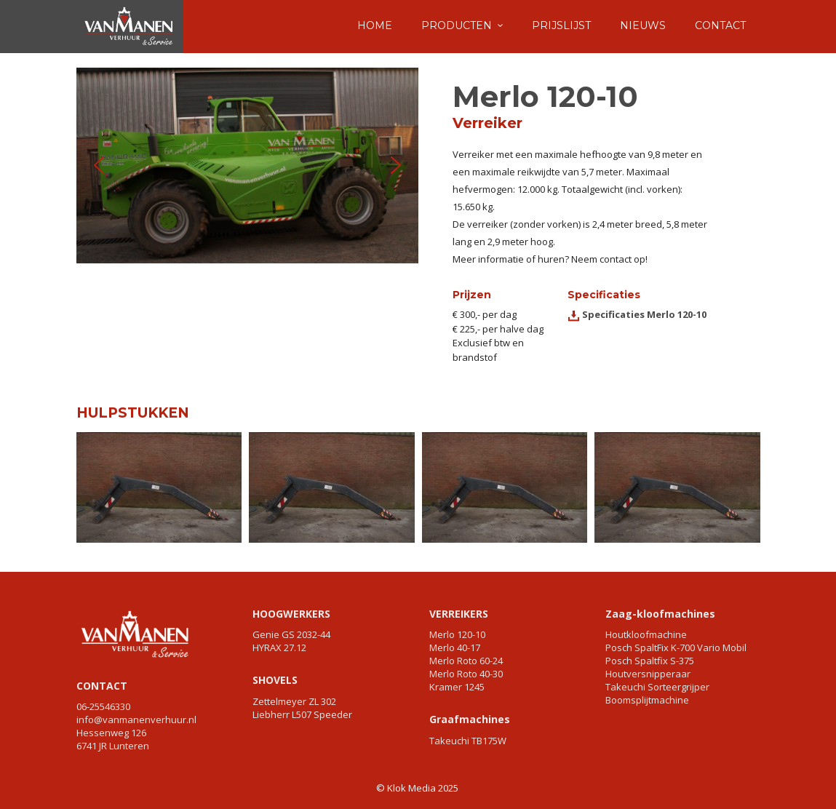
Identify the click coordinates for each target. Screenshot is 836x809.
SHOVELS (275, 680)
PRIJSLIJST (561, 25)
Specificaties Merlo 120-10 (643, 314)
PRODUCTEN (456, 25)
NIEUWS (643, 25)
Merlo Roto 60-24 (466, 660)
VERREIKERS (458, 614)
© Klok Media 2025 (417, 787)
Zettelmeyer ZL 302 (294, 701)
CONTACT (720, 25)
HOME (374, 25)
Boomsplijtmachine (647, 699)
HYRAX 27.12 (279, 647)
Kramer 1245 (457, 686)
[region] (247, 165)
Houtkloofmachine (646, 634)
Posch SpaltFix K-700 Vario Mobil (676, 647)
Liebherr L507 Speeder (302, 714)
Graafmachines (469, 719)
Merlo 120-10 (457, 634)
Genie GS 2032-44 (291, 634)
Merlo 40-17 (454, 647)
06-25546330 (103, 706)
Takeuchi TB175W (467, 740)
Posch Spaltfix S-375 (649, 660)
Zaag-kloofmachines (660, 614)
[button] (99, 165)
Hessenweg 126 (111, 732)
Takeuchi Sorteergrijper (657, 686)
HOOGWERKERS (291, 614)
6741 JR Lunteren (112, 745)
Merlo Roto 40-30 (466, 673)
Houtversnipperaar (647, 673)
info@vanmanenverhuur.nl (136, 719)
